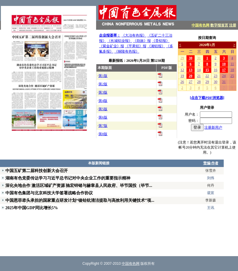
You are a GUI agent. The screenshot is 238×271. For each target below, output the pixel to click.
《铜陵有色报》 (126, 51)
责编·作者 (210, 163)
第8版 (102, 134)
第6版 (102, 117)
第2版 (102, 84)
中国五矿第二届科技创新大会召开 (36, 170)
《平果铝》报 (135, 46)
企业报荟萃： (109, 35)
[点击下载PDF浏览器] (207, 98)
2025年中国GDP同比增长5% (31, 208)
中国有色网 (200, 25)
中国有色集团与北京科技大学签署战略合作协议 (49, 193)
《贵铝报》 (161, 41)
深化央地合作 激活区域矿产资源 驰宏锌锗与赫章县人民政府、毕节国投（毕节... (78, 185)
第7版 (102, 126)
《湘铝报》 (156, 46)
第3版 (102, 92)
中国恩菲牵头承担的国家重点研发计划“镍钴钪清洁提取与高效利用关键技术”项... (79, 200)
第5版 (102, 109)
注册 (232, 25)
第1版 (102, 76)
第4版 (102, 101)
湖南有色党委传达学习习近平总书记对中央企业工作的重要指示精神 (67, 178)
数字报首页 (219, 25)
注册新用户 (213, 127)
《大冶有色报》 (133, 35)
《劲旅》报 (142, 41)
